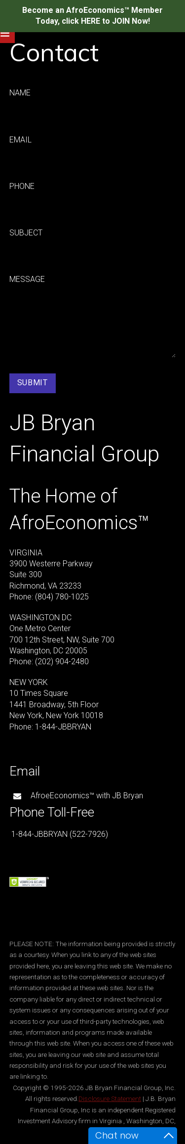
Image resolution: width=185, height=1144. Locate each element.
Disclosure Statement (109, 1098)
